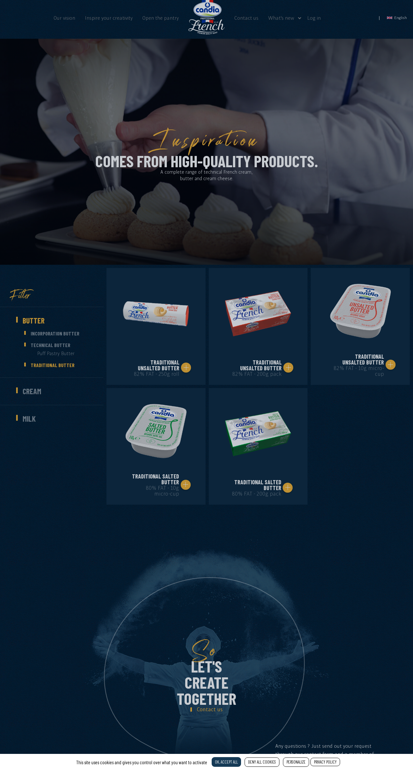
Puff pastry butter (56, 353)
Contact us (246, 18)
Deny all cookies (262, 762)
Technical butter (50, 345)
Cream (32, 391)
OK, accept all (226, 762)
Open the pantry (160, 18)
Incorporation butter (55, 333)
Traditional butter (53, 365)
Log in (314, 18)
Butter (34, 320)
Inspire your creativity (109, 18)
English (397, 18)
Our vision (64, 18)
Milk (29, 418)
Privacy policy (325, 762)
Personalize (296, 762)
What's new (281, 18)
